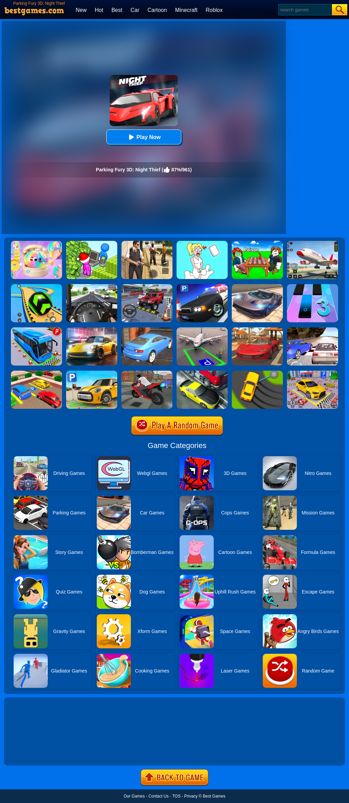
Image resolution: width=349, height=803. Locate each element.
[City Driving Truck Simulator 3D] (91, 286)
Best (116, 10)
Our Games (134, 796)
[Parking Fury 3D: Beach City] (257, 329)
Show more (27, 752)
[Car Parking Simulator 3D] (91, 373)
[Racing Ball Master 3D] (36, 286)
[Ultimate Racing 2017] (312, 329)
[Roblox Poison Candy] (257, 243)
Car (135, 10)
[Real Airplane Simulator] (312, 243)
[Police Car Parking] (202, 286)
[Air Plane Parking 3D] (202, 329)
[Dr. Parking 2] (146, 286)
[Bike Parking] (146, 373)
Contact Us (158, 796)
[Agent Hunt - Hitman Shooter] (146, 243)
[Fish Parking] (312, 373)
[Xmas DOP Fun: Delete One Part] (202, 243)
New (81, 10)
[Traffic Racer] (202, 373)
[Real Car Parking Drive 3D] (36, 373)
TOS (176, 796)
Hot (99, 10)
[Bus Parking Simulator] (36, 329)
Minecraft (186, 10)
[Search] (304, 9)
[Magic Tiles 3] (312, 286)
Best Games (214, 796)
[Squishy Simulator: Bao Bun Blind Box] (36, 243)
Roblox (214, 10)
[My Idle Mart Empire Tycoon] (91, 243)
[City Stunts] (146, 329)
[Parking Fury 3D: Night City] (91, 329)
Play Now (144, 137)
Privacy (190, 796)
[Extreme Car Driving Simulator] (257, 286)
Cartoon (157, 10)
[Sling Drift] (257, 373)
